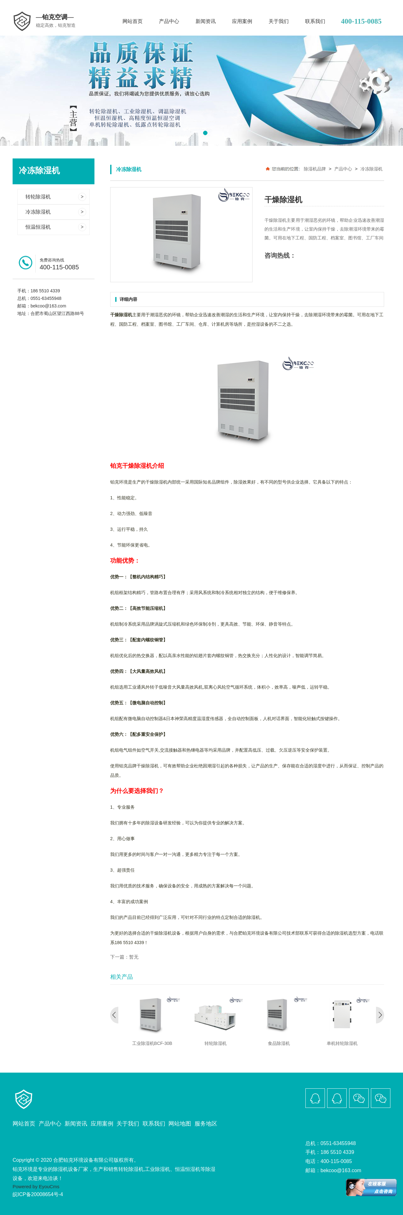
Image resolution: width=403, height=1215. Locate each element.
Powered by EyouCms (36, 1186)
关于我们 (279, 21)
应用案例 (242, 21)
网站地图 (179, 1123)
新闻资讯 (206, 21)
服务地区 (206, 1123)
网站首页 (132, 21)
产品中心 (169, 21)
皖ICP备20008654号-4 (38, 1194)
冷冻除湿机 (371, 168)
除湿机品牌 (315, 168)
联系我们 (315, 21)
